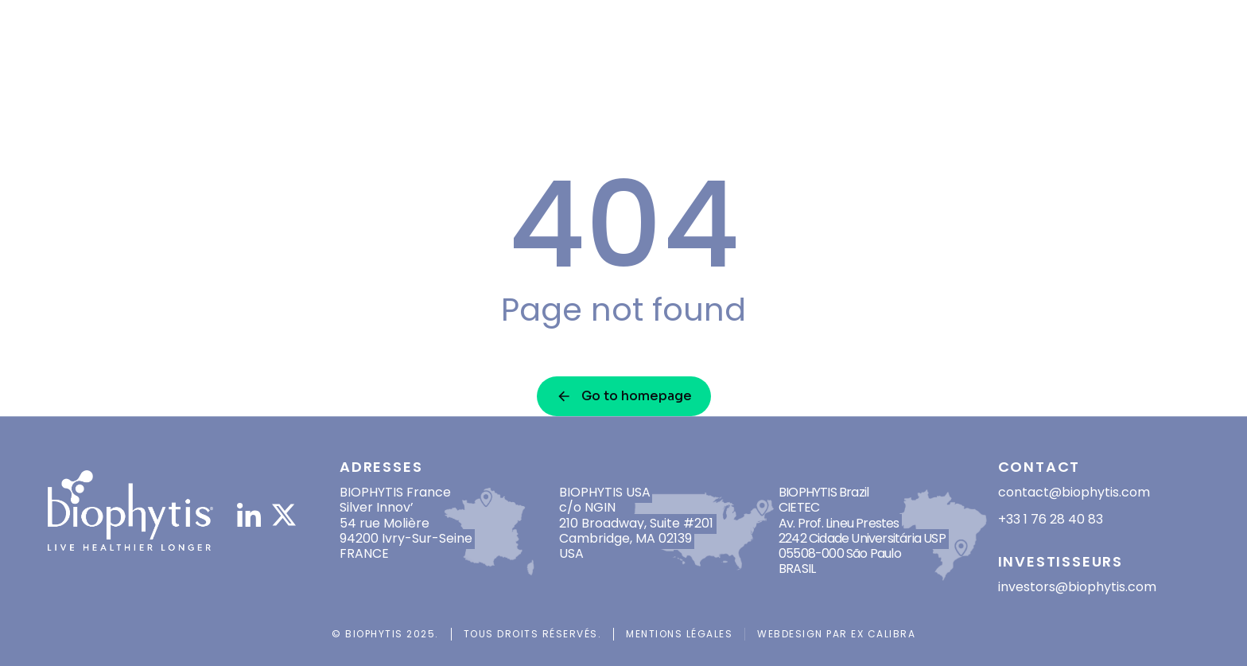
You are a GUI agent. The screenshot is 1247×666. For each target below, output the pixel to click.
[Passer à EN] (1164, 52)
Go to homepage (624, 396)
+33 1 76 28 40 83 (1050, 519)
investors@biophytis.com (1077, 587)
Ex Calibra (883, 634)
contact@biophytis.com (1074, 492)
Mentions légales (679, 634)
